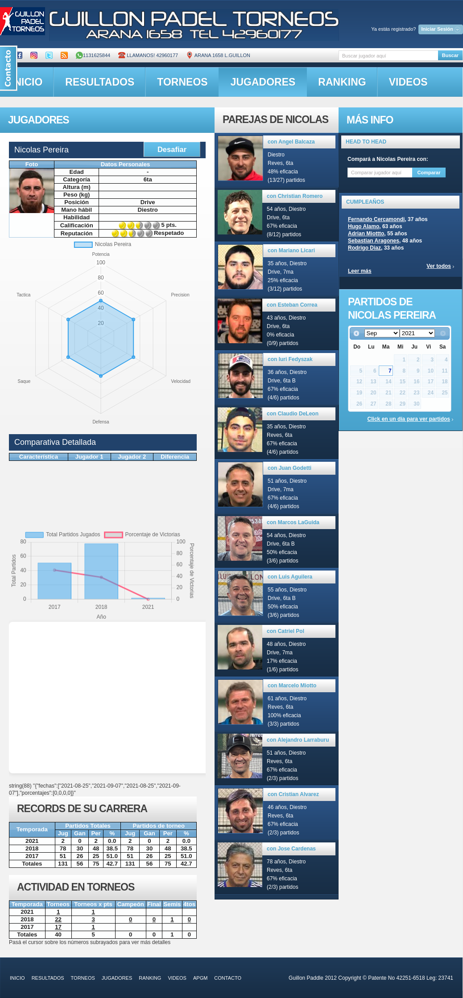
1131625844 (93, 55)
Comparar (429, 172)
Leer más (360, 271)
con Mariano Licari (291, 250)
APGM (200, 978)
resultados (99, 82)
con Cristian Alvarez (293, 794)
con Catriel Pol (285, 631)
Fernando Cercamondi (376, 219)
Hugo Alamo (363, 226)
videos (408, 82)
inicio (17, 978)
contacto (227, 978)
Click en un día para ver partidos (409, 419)
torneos (182, 82)
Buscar (450, 55)
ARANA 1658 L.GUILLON (218, 55)
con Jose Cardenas (291, 849)
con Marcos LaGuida (293, 522)
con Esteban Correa (292, 305)
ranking (342, 82)
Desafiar (171, 149)
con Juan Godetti (289, 468)
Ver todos (438, 266)
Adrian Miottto (366, 233)
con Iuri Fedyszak (290, 359)
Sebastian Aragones (373, 241)
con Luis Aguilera (290, 577)
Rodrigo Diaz (364, 248)
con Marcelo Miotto (292, 685)
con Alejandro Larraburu (298, 740)
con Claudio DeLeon (292, 414)
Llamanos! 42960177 (148, 55)
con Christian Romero (294, 196)
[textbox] (388, 55)
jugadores (263, 82)
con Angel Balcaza (291, 142)
